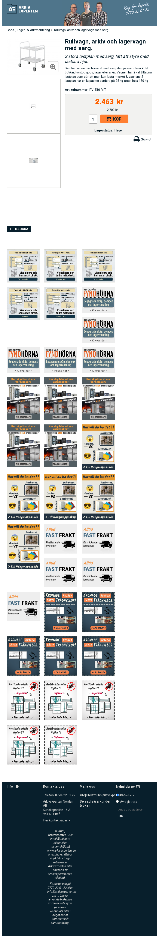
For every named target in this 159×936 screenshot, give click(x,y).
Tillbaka (20, 229)
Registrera (127, 795)
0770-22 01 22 (65, 795)
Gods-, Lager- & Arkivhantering (28, 30)
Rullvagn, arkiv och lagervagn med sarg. (81, 30)
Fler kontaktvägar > (56, 820)
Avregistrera (128, 802)
